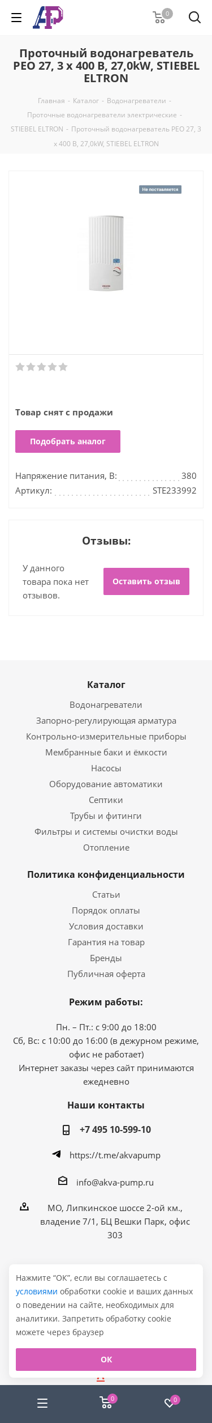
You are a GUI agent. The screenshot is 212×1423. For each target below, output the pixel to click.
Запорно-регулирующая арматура (106, 720)
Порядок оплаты (106, 910)
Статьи (106, 894)
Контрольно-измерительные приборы (106, 736)
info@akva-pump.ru (115, 1181)
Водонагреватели (106, 704)
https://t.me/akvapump (115, 1155)
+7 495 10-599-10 (115, 1129)
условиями (38, 1291)
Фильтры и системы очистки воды (106, 831)
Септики (106, 799)
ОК (106, 1359)
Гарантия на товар (106, 942)
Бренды (106, 957)
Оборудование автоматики (106, 783)
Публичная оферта (106, 973)
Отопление (106, 847)
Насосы (106, 768)
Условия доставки (106, 926)
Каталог (106, 684)
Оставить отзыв (146, 581)
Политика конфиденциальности (106, 874)
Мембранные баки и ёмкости (106, 752)
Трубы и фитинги (106, 815)
